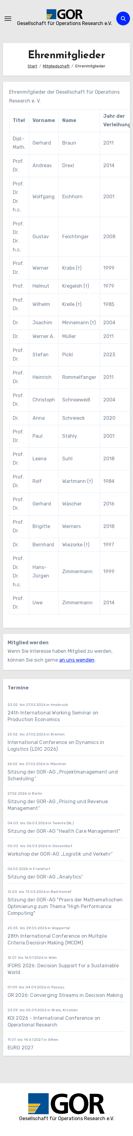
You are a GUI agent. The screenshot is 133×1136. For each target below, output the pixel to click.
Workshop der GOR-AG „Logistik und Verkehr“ (60, 854)
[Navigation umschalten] (8, 18)
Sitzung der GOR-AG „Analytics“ (45, 877)
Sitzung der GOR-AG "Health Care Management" (64, 831)
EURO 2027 (21, 1048)
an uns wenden (76, 660)
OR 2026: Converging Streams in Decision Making (65, 995)
